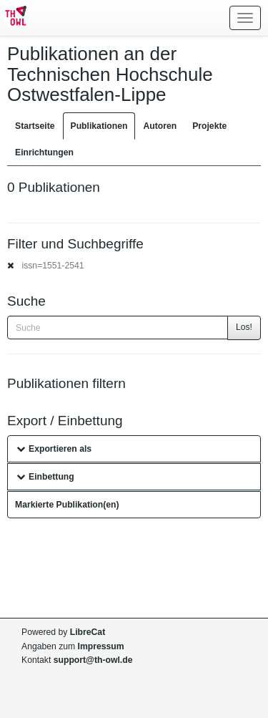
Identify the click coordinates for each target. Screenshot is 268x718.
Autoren (160, 126)
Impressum (101, 646)
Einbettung (45, 477)
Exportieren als (53, 449)
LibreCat (87, 632)
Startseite (35, 126)
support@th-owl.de (93, 660)
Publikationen (99, 126)
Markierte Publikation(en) (67, 505)
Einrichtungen (44, 152)
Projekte (209, 126)
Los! (244, 327)
